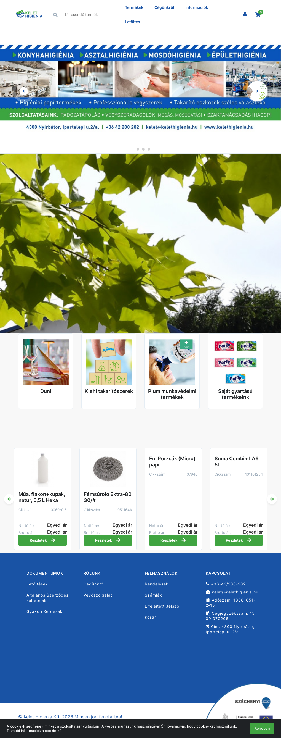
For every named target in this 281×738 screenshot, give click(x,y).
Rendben (262, 728)
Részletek (42, 540)
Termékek (134, 7)
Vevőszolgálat (98, 595)
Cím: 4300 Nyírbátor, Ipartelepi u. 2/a (230, 629)
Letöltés (132, 21)
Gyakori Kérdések (44, 611)
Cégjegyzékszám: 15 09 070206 (230, 616)
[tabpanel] (140, 91)
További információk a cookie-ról (34, 730)
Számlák (153, 595)
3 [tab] (143, 149)
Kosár (150, 617)
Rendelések (156, 584)
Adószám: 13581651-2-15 (231, 603)
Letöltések (37, 584)
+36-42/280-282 (226, 584)
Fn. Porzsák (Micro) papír (172, 462)
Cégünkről (164, 7)
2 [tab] (138, 149)
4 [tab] (149, 149)
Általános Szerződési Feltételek (47, 598)
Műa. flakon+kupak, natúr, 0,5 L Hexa (41, 497)
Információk (196, 7)
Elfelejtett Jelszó (162, 606)
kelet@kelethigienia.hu (232, 592)
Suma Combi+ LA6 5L (237, 462)
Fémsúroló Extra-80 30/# (108, 497)
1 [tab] (132, 149)
